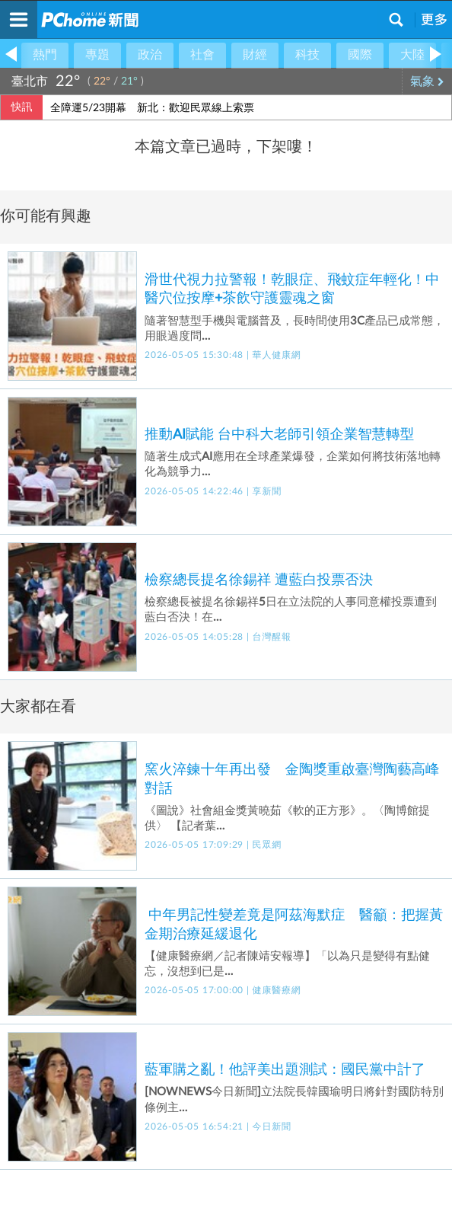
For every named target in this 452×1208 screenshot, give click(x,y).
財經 (255, 55)
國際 (360, 55)
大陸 (412, 55)
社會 (202, 55)
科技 (307, 55)
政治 (150, 55)
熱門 (45, 55)
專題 (97, 55)
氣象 (427, 81)
